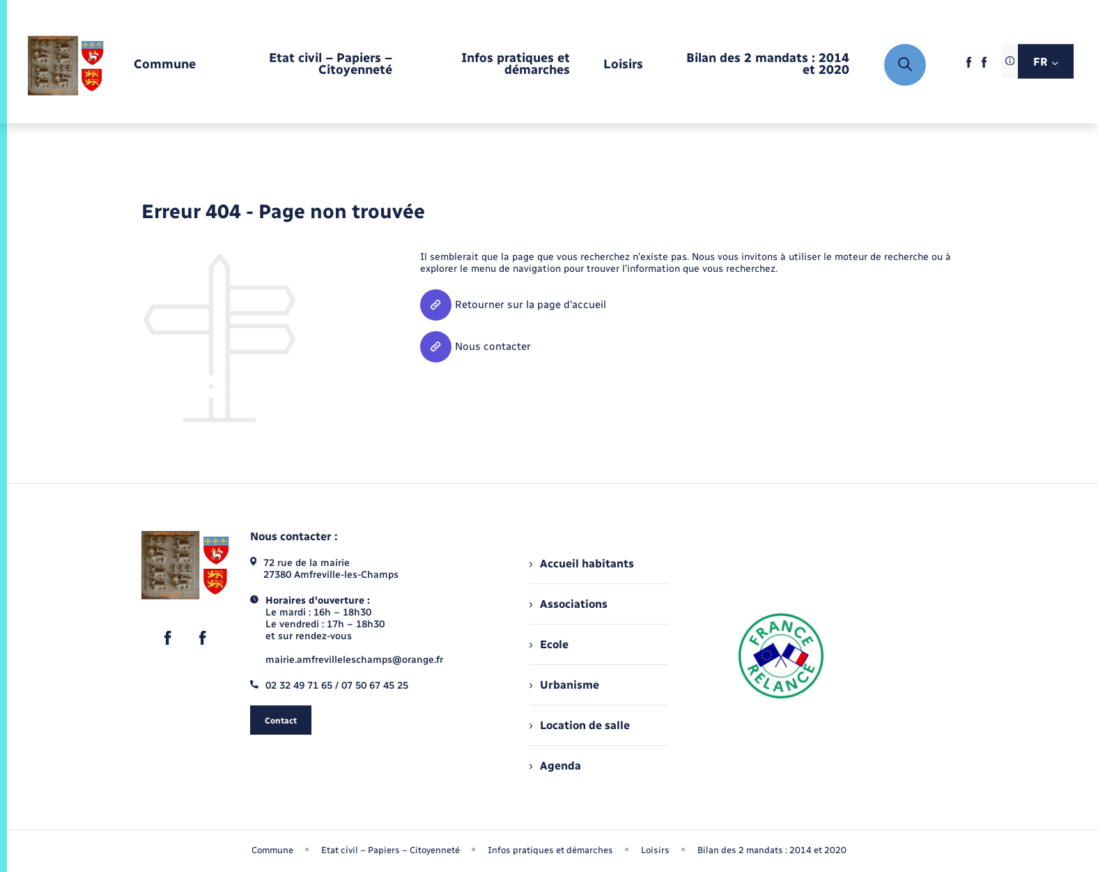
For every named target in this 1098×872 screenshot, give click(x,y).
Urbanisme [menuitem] (564, 684)
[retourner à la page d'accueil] (66, 65)
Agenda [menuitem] (555, 765)
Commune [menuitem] (272, 850)
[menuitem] (165, 65)
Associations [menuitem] (568, 604)
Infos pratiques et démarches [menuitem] (550, 850)
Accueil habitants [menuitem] (581, 563)
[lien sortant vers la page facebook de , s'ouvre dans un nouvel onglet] (968, 66)
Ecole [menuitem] (549, 644)
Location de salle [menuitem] (579, 725)
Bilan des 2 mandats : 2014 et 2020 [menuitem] (771, 850)
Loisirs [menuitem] (655, 850)
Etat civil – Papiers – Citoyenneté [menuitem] (390, 850)
